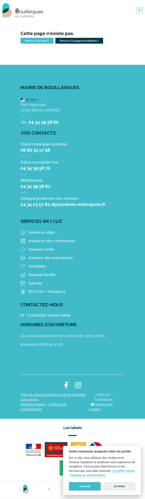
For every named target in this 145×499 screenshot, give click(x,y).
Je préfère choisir (123, 471)
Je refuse (119, 486)
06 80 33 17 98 (35, 150)
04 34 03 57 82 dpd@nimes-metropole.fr (63, 204)
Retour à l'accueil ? (37, 41)
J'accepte (84, 486)
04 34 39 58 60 (44, 122)
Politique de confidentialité (87, 475)
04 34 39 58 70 (35, 168)
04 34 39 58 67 (35, 186)
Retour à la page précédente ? (79, 41)
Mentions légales (33, 404)
